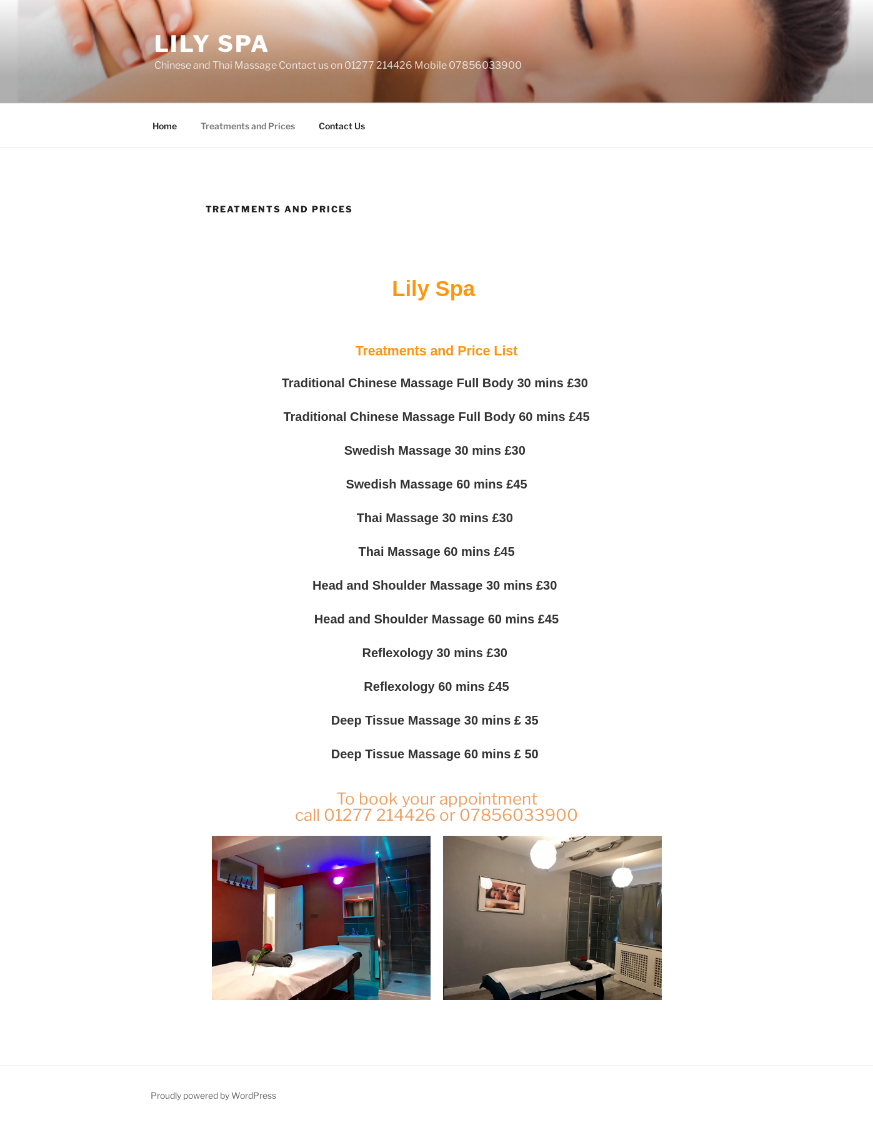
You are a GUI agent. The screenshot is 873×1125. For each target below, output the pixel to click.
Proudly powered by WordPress (213, 1095)
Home (164, 126)
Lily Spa (212, 43)
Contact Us (342, 126)
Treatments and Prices (248, 126)
